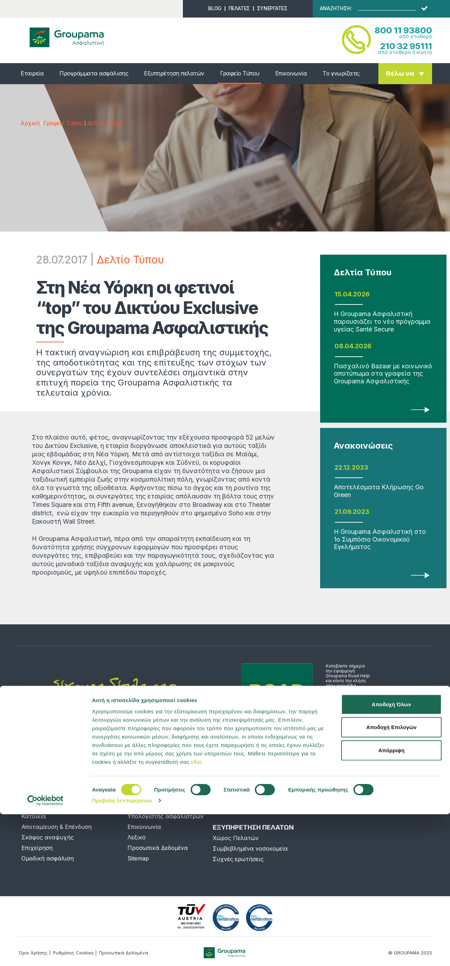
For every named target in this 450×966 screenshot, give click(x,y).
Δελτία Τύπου (105, 123)
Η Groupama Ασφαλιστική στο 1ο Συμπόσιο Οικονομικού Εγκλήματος (380, 539)
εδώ (196, 913)
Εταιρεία (32, 73)
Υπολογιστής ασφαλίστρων (165, 816)
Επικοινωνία (291, 73)
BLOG (214, 8)
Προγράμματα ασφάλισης (93, 73)
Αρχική (29, 123)
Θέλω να (400, 73)
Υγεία (29, 795)
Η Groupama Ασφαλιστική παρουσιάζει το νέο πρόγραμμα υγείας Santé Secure (382, 321)
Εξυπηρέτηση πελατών (174, 73)
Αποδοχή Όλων (391, 856)
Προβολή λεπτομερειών (122, 952)
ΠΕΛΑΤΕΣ (239, 8)
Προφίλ (137, 805)
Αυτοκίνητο (37, 805)
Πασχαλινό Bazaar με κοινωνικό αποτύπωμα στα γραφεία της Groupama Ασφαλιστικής (383, 373)
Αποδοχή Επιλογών (391, 879)
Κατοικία (33, 816)
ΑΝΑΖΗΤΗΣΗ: (336, 8)
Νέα (133, 795)
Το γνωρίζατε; (341, 73)
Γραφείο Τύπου (239, 73)
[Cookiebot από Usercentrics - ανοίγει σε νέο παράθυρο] (45, 952)
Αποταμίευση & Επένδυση (56, 826)
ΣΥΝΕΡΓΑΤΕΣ (272, 8)
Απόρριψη (391, 902)
